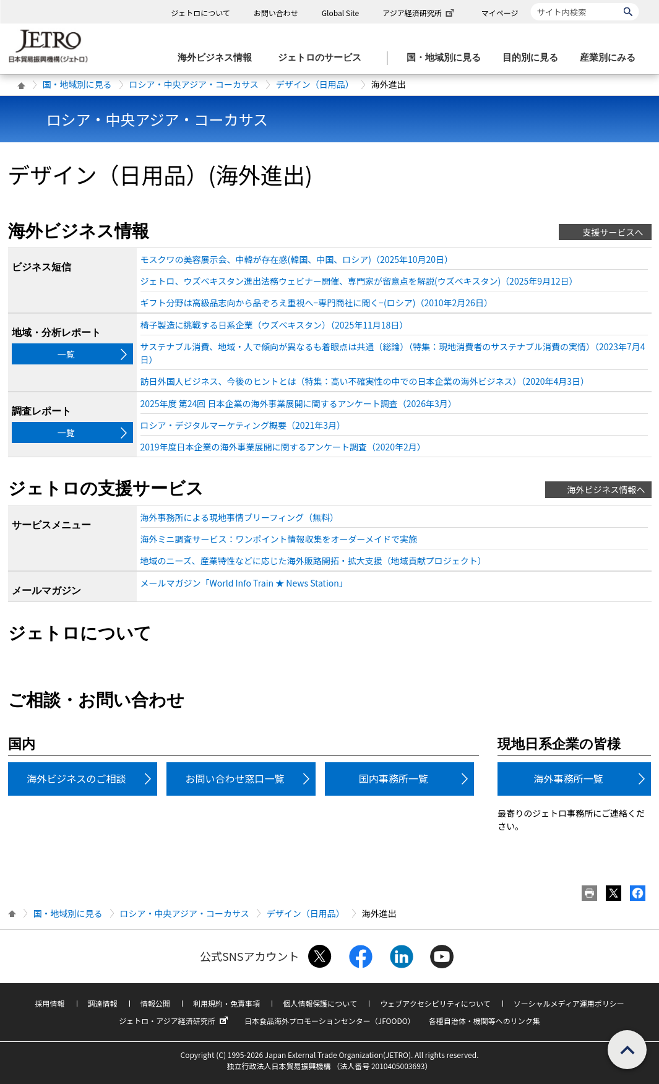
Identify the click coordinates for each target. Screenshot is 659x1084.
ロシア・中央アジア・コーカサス (194, 84)
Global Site (340, 12)
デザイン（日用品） (315, 84)
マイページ (500, 12)
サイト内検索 (530, 2)
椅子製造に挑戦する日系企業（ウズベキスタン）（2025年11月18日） (274, 325)
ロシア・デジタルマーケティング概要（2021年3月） (242, 425)
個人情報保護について (320, 1003)
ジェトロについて (200, 12)
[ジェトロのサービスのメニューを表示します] (323, 58)
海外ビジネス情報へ (606, 489)
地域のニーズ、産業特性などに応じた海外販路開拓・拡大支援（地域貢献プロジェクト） (313, 560)
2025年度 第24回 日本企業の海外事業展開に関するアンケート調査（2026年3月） (298, 403)
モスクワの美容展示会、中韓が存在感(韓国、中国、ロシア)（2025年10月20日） (297, 259)
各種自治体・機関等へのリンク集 (484, 1020)
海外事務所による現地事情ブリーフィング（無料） (239, 517)
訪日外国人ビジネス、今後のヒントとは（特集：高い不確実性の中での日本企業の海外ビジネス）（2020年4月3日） (365, 381)
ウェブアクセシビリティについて (435, 1003)
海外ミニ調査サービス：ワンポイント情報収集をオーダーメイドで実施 (278, 539)
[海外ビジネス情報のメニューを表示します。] (218, 58)
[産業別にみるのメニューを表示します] (611, 58)
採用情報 (49, 1003)
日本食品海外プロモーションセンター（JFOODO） (329, 1020)
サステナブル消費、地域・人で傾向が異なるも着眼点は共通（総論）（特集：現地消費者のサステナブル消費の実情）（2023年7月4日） (392, 353)
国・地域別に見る (77, 84)
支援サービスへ (613, 232)
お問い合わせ (276, 12)
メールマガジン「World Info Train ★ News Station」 (244, 583)
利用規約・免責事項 (226, 1003)
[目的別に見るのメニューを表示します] (534, 58)
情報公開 (155, 1003)
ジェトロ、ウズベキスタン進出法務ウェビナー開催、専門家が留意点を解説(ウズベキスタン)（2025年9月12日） (359, 281)
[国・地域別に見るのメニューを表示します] (447, 58)
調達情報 (103, 1003)
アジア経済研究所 (419, 12)
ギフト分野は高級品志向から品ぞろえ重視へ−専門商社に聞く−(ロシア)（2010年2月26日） (316, 302)
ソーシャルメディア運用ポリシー (569, 1003)
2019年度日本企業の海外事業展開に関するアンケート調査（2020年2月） (283, 447)
